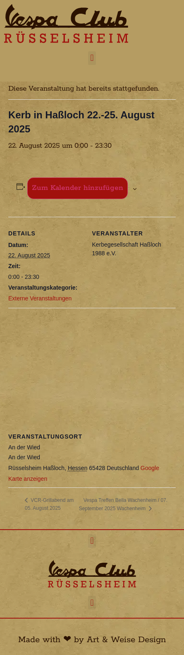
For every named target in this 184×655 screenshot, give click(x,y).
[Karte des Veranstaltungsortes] (92, 367)
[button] (92, 58)
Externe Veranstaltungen (40, 298)
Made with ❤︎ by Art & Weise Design (92, 639)
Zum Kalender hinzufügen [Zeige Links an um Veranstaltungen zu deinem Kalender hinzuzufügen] (77, 187)
